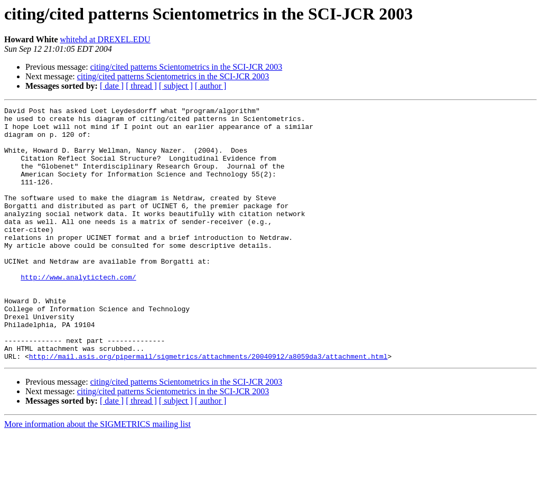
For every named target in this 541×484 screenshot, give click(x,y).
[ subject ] (176, 85)
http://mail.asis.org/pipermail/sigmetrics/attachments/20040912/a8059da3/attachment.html (208, 407)
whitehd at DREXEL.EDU (105, 39)
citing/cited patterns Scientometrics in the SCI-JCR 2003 (186, 66)
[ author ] (211, 85)
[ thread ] (141, 85)
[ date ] (112, 85)
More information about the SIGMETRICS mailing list (97, 474)
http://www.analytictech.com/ (78, 312)
